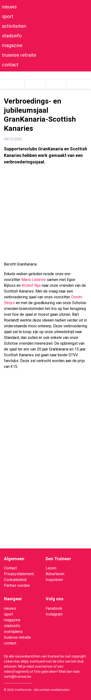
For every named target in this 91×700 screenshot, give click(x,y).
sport (7, 16)
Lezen (51, 568)
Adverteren (55, 574)
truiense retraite (19, 55)
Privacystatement (19, 574)
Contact (10, 568)
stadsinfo (12, 36)
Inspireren (54, 579)
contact (10, 65)
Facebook (54, 608)
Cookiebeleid (15, 579)
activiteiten (14, 26)
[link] (33, 279)
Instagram (54, 614)
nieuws (9, 7)
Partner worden (17, 585)
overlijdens (13, 631)
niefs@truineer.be (17, 677)
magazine (12, 45)
